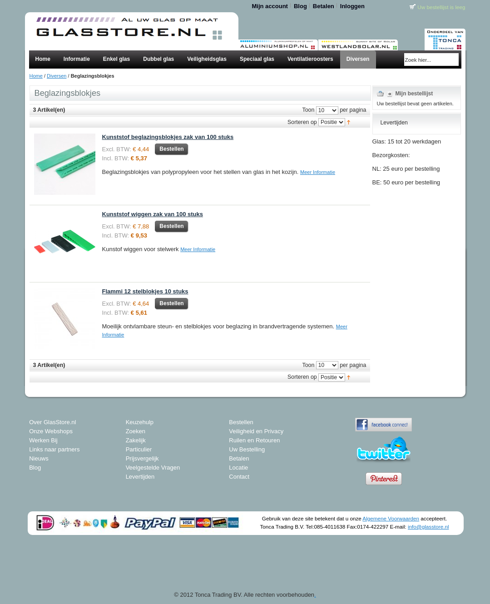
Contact (239, 476)
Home (36, 76)
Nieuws (39, 458)
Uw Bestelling (247, 449)
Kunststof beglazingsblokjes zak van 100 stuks (168, 137)
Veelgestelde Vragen (153, 467)
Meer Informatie (317, 172)
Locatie (238, 467)
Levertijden (140, 476)
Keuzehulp (139, 422)
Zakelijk (136, 440)
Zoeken (135, 431)
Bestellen (241, 422)
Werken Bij (43, 440)
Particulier (139, 449)
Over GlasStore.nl (52, 422)
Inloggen (352, 6)
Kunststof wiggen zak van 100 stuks (152, 214)
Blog (300, 6)
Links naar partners (54, 449)
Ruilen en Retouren (254, 440)
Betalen (323, 6)
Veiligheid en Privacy (256, 431)
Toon (308, 110)
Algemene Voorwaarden (390, 518)
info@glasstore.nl (428, 527)
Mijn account (270, 6)
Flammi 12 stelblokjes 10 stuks (145, 291)
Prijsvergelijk (142, 458)
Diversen (56, 76)
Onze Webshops (51, 431)
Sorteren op (302, 122)
